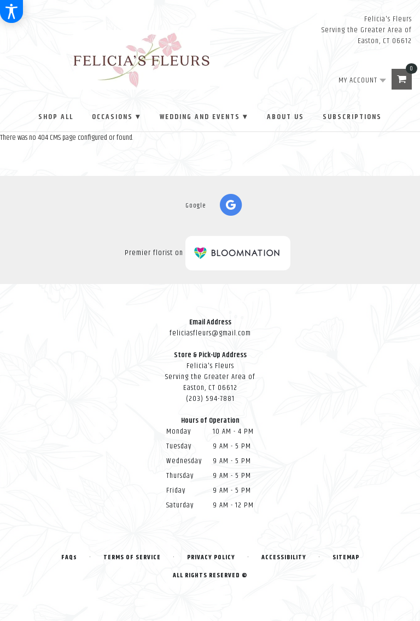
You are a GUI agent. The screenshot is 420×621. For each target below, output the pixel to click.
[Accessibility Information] (11, 11)
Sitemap (345, 557)
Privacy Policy (211, 557)
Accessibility (283, 557)
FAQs (69, 557)
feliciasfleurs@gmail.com (210, 333)
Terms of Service (132, 557)
